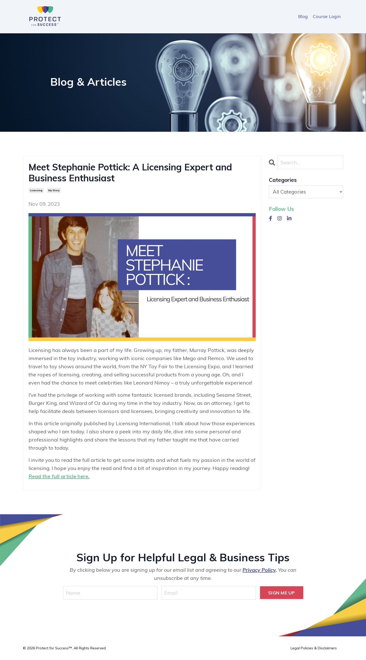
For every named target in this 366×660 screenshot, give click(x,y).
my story (53, 190)
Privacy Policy (259, 570)
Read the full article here (58, 476)
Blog (303, 16)
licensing (36, 190)
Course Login (327, 16)
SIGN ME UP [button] (281, 593)
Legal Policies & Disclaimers (314, 648)
